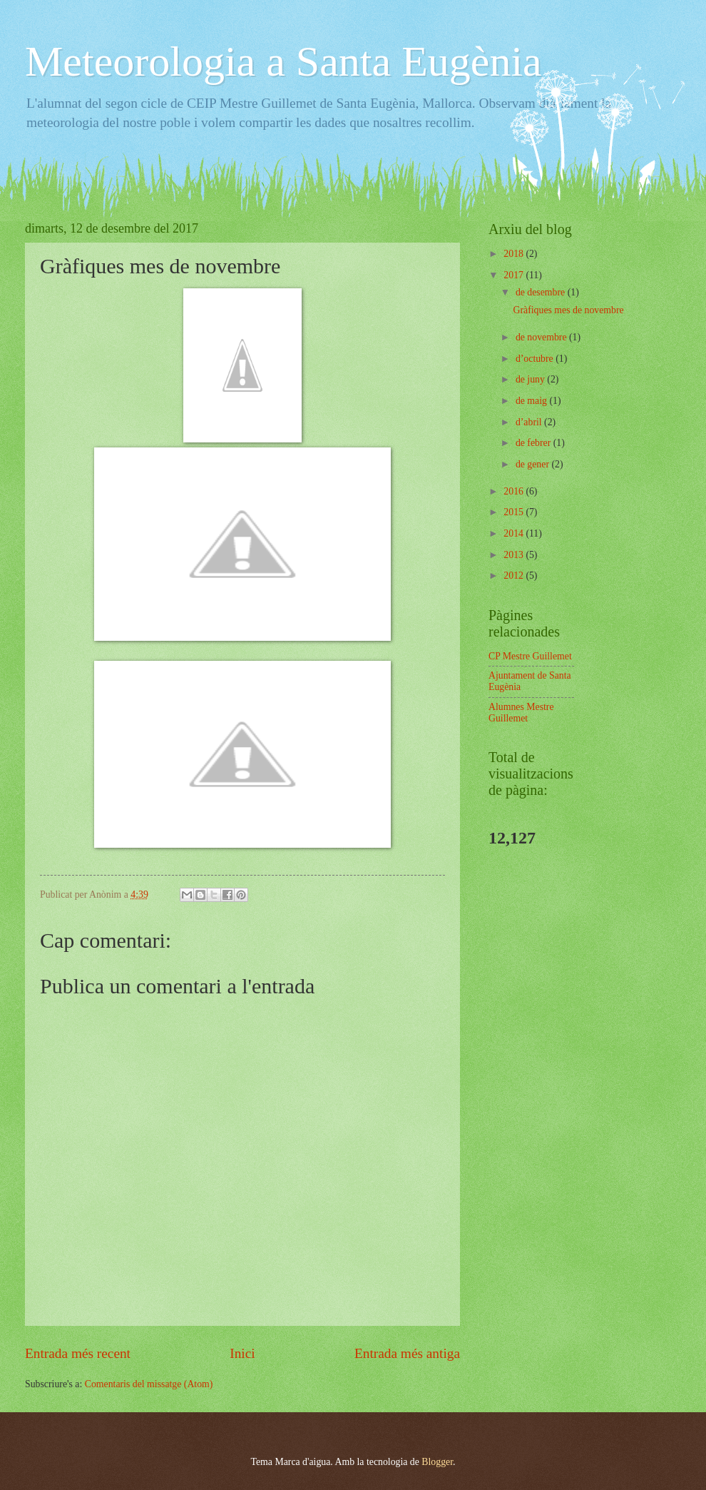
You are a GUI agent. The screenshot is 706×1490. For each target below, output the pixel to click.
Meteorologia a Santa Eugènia (283, 61)
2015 (514, 512)
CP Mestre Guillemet (530, 656)
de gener (534, 464)
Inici (242, 1353)
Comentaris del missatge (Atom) (149, 1384)
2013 (514, 554)
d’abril (530, 422)
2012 (514, 575)
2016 (514, 491)
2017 (514, 275)
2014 (514, 533)
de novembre (542, 337)
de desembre (542, 292)
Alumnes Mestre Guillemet (521, 712)
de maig (533, 400)
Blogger (437, 1461)
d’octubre (536, 358)
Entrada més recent (78, 1353)
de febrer (534, 442)
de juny (531, 379)
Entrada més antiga (407, 1353)
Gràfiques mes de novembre (568, 310)
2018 (514, 253)
